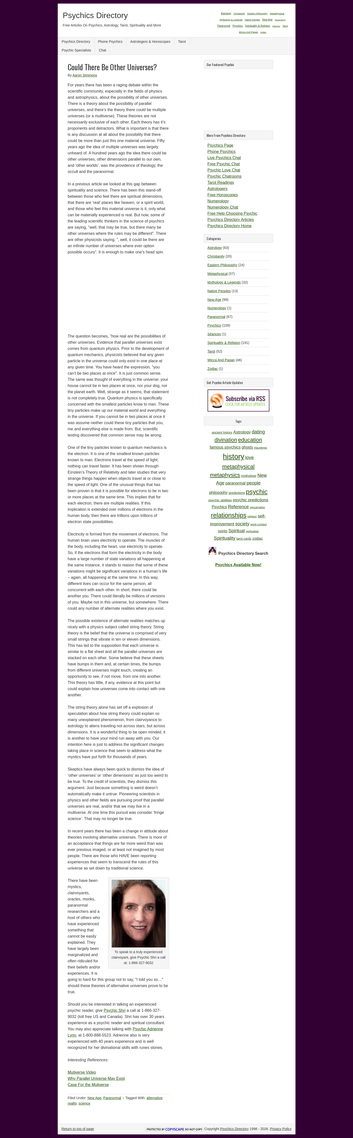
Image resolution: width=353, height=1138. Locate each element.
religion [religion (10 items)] (252, 516)
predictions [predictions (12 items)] (237, 493)
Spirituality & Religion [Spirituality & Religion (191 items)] (257, 25)
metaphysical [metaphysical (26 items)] (238, 466)
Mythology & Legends (224, 282)
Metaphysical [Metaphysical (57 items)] (277, 13)
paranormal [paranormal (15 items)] (235, 483)
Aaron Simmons (84, 75)
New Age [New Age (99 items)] (267, 19)
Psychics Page (221, 145)
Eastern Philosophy (222, 265)
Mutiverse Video (82, 1072)
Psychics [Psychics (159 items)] (238, 25)
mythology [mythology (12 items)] (248, 476)
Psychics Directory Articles (231, 220)
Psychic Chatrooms (225, 176)
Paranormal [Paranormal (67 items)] (223, 25)
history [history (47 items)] (233, 456)
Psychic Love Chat (224, 170)
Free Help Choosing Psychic (233, 213)
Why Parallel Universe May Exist (96, 1078)
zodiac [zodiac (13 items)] (257, 538)
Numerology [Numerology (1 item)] (280, 20)
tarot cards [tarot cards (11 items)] (243, 538)
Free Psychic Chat (224, 164)
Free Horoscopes (223, 195)
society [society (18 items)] (242, 523)
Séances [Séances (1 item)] (276, 26)
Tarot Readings (221, 182)
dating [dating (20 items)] (258, 432)
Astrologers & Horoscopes (150, 42)
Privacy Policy (280, 1129)
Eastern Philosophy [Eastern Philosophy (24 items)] (257, 13)
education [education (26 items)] (250, 440)
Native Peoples (219, 291)
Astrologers (218, 189)
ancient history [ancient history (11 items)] (222, 432)
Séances (214, 334)
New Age (94, 1098)
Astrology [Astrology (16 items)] (242, 432)
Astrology (215, 248)
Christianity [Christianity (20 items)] (239, 13)
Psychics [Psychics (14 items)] (219, 507)
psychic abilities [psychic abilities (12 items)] (220, 500)
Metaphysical (218, 274)
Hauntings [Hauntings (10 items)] (260, 447)
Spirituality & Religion (224, 343)
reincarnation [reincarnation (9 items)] (257, 507)
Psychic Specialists (76, 50)
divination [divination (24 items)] (225, 440)
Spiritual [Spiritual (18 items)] (236, 530)
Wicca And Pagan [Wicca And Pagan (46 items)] (248, 32)
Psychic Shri (114, 1010)
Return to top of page (78, 1129)
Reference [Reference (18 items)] (238, 506)
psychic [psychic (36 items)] (257, 491)
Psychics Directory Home (230, 226)
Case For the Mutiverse (88, 1085)
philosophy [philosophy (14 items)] (218, 492)
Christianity (216, 256)
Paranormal (112, 1098)
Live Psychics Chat (224, 158)
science (84, 1103)
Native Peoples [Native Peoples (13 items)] (252, 20)
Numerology (218, 201)
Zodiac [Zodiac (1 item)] (263, 32)
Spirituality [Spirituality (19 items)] (224, 538)
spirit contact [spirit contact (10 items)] (258, 524)
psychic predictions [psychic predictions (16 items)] (250, 500)
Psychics (214, 325)
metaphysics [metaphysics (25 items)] (225, 475)
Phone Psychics (110, 42)
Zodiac (213, 369)
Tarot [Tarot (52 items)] (285, 25)
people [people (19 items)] (254, 482)
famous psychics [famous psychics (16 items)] (225, 447)
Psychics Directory (95, 15)
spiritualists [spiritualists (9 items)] (252, 531)
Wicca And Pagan (221, 360)
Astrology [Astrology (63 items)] (226, 13)
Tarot (182, 42)
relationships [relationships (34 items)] (228, 515)
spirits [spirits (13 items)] (223, 531)
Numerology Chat (223, 207)
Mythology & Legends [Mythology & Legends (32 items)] (231, 19)
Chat (102, 50)
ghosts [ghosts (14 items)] (247, 447)
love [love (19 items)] (249, 457)
